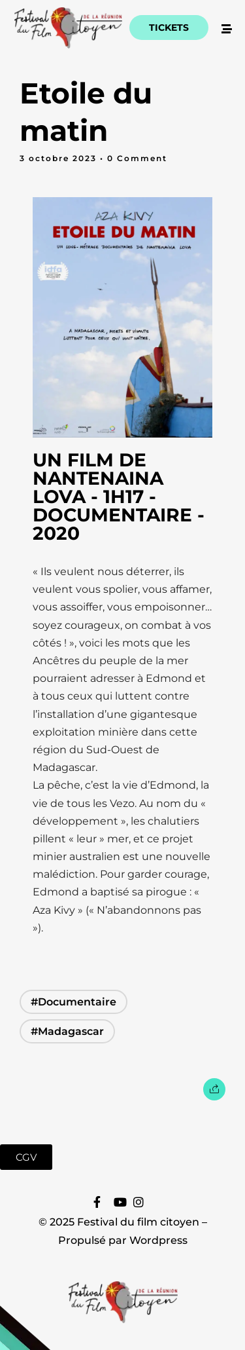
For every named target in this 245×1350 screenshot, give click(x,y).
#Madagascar (67, 1031)
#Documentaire (73, 1002)
